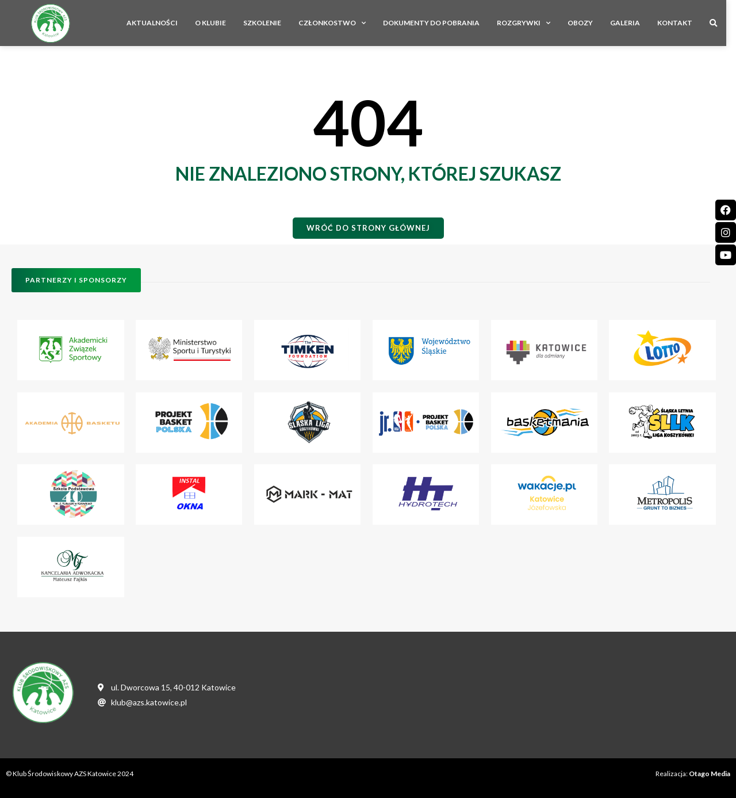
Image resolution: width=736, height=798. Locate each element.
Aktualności (161, 22)
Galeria (635, 22)
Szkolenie (272, 22)
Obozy (590, 22)
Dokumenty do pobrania (441, 22)
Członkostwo (341, 23)
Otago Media (709, 773)
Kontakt (684, 22)
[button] (723, 23)
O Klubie (220, 22)
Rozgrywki (533, 23)
